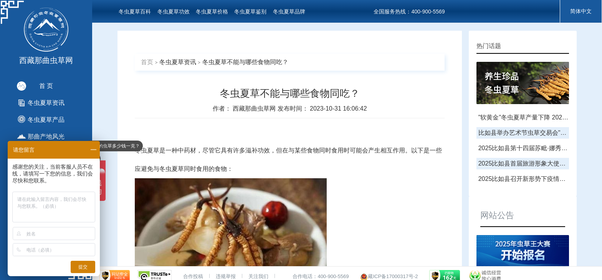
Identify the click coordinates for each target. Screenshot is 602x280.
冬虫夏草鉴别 (250, 11)
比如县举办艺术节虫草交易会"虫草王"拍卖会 (538, 132)
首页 (147, 62)
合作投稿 (193, 276)
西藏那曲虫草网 (255, 108)
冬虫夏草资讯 (177, 62)
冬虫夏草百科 (135, 11)
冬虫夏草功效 (173, 11)
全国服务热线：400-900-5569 (409, 11)
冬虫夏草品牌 (289, 11)
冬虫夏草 (147, 150)
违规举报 (226, 276)
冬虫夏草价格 (212, 11)
